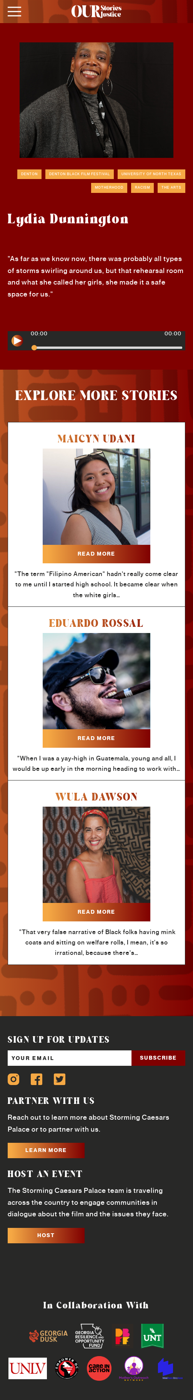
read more (96, 553)
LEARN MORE (46, 1150)
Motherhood (109, 187)
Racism (142, 187)
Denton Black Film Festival (79, 174)
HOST (46, 1235)
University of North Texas (151, 174)
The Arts (171, 187)
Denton (29, 174)
